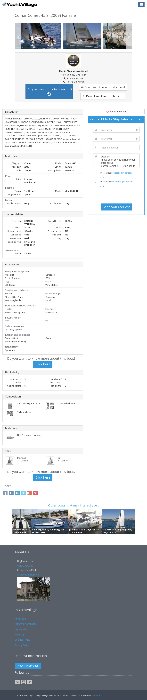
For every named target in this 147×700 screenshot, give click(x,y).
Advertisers (20, 618)
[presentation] (116, 195)
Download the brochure (101, 96)
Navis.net (98, 695)
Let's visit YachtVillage (26, 623)
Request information (28, 665)
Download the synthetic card (103, 87)
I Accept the (116, 175)
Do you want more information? (49, 91)
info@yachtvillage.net (28, 574)
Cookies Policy (22, 639)
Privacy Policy (22, 645)
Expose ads (21, 629)
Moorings (20, 634)
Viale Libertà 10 (25, 565)
